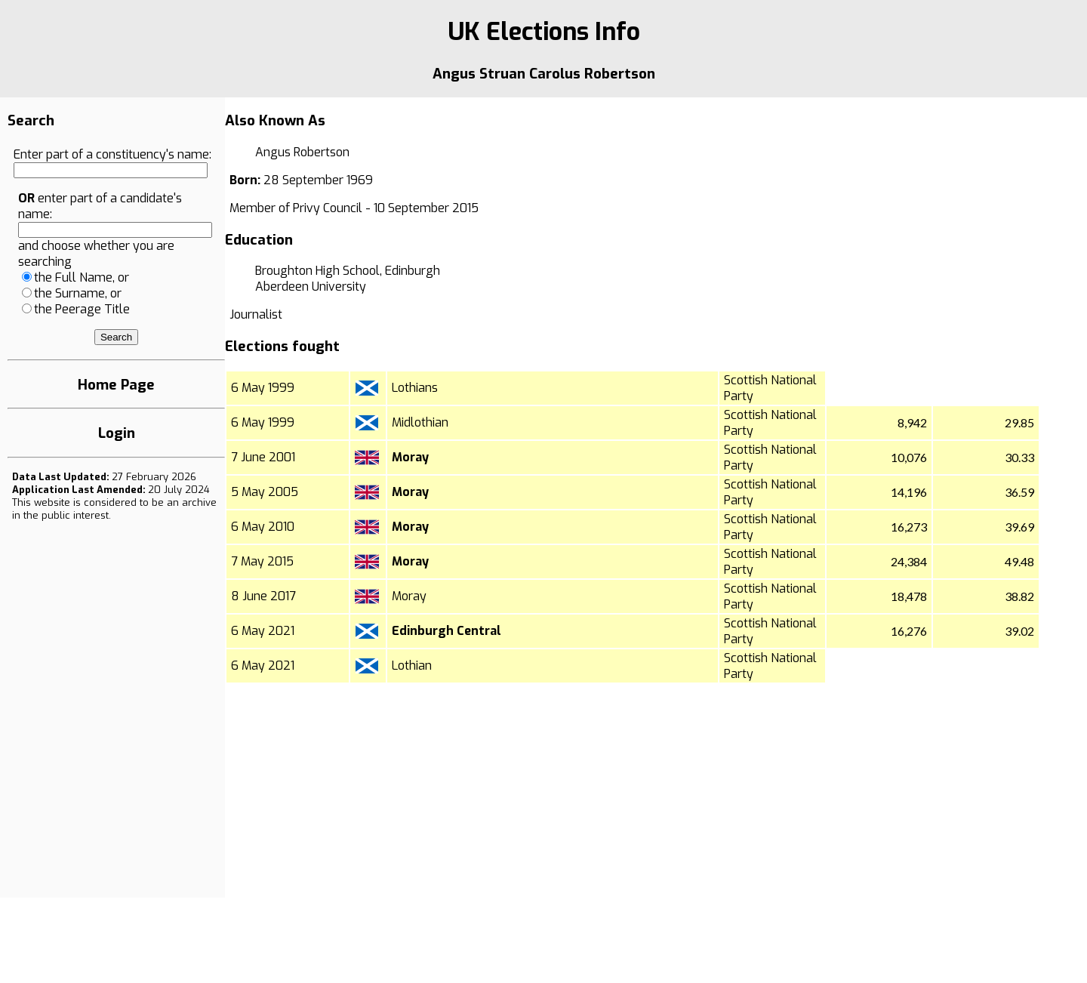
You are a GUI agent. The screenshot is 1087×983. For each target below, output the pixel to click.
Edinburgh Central (446, 631)
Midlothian (420, 422)
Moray (410, 457)
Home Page (116, 384)
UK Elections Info (544, 32)
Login (116, 433)
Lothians (415, 388)
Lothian (412, 665)
